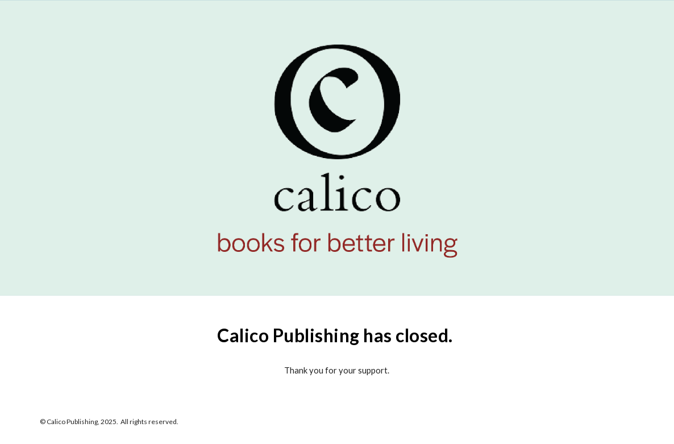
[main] (336, 332)
